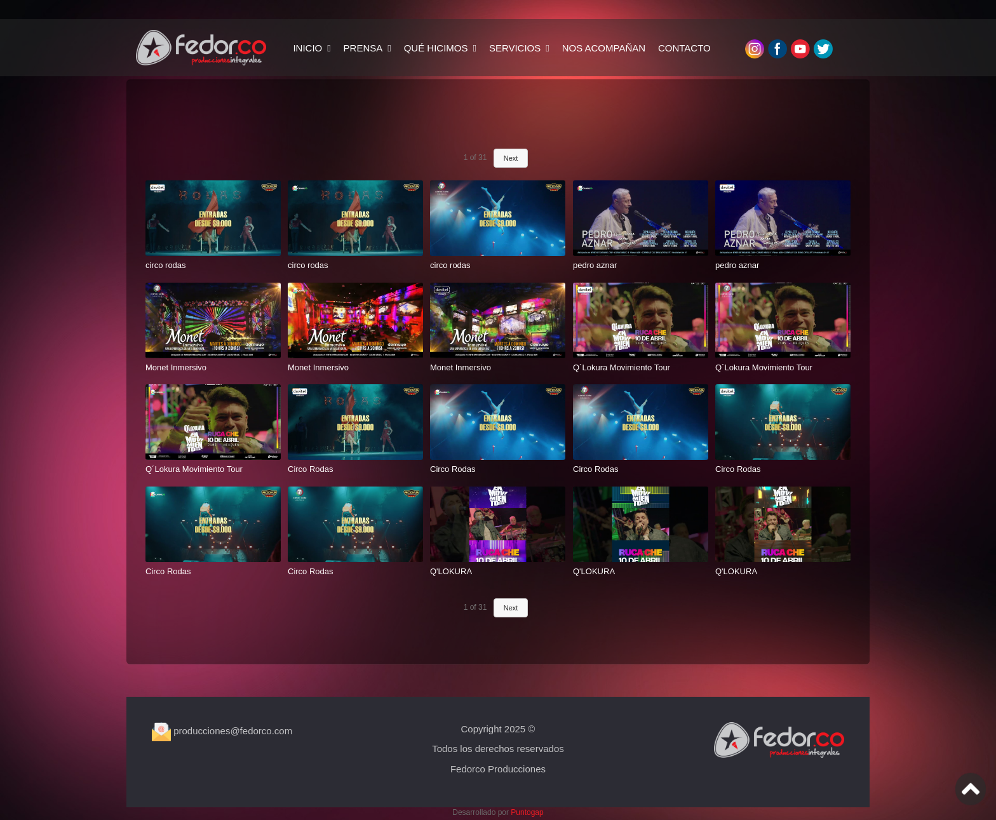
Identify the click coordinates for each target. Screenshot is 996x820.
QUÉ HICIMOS (436, 48)
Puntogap (527, 812)
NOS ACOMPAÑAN (603, 48)
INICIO (307, 48)
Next (511, 158)
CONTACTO (684, 48)
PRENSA (363, 48)
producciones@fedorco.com (222, 730)
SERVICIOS (515, 48)
